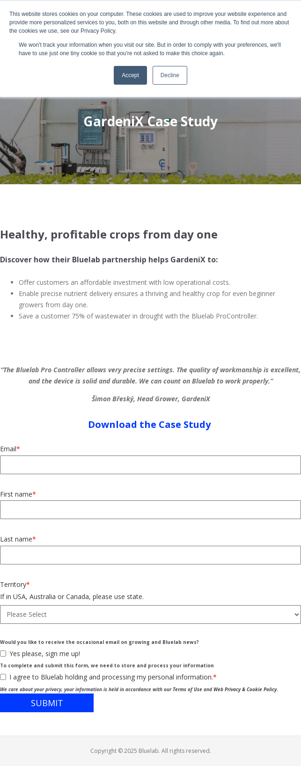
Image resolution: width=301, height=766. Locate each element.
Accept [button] (130, 75)
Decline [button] (170, 75)
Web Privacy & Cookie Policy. (245, 689)
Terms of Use (187, 689)
